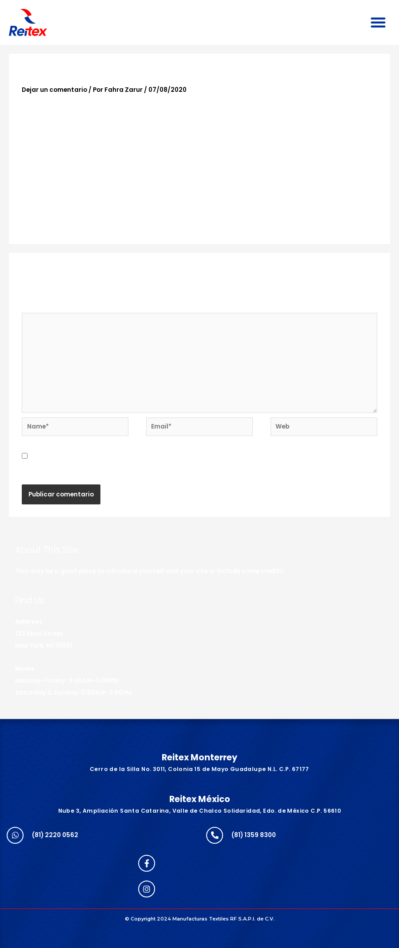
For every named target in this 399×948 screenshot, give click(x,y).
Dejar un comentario (54, 90)
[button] (378, 22)
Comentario (43, 307)
